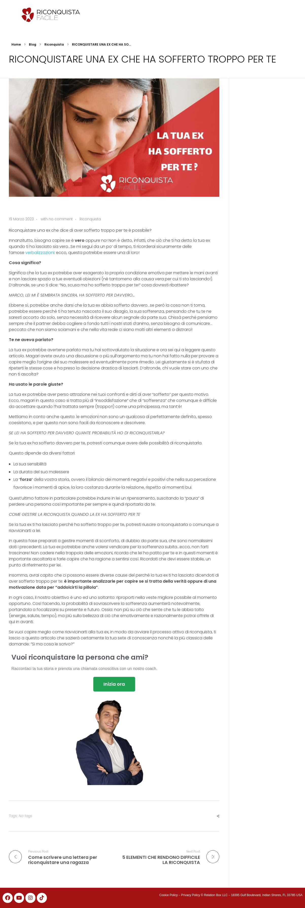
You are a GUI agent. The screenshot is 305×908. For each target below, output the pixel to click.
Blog (32, 44)
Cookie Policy (168, 895)
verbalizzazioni (39, 252)
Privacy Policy (190, 895)
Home (16, 44)
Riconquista (54, 44)
